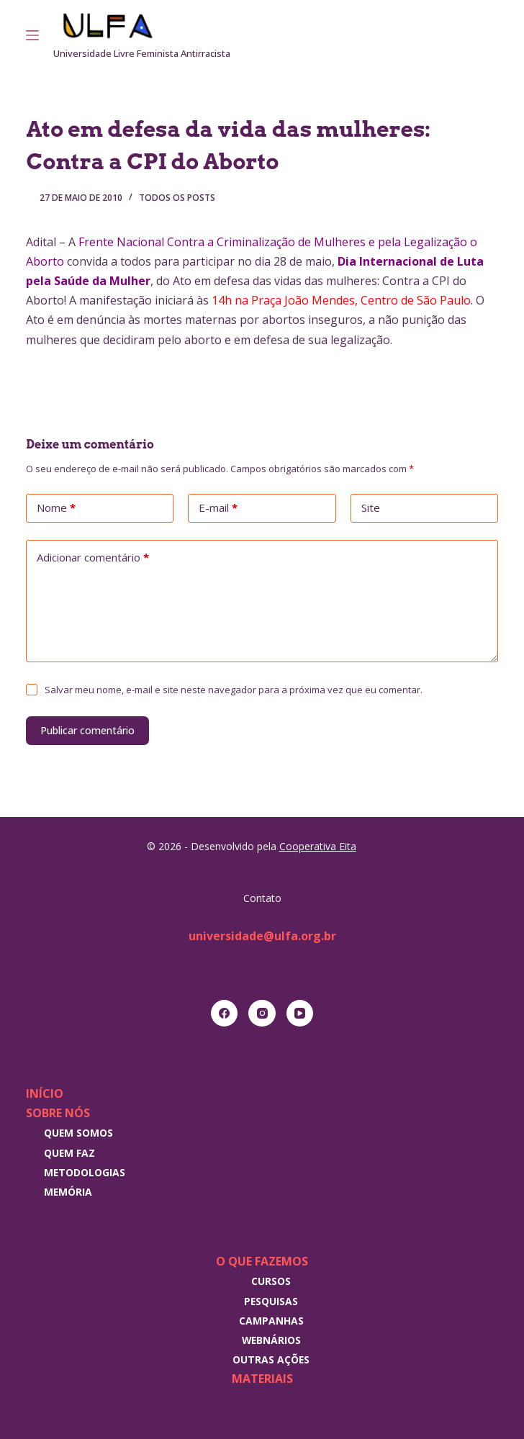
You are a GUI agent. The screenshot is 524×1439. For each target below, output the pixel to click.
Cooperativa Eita (317, 846)
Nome (56, 508)
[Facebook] (224, 1013)
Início (44, 1093)
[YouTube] (300, 1013)
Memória (68, 1192)
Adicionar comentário (93, 558)
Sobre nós (58, 1113)
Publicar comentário (87, 730)
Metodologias (84, 1172)
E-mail (218, 508)
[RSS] (493, 35)
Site (370, 507)
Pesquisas (271, 1301)
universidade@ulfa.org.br (262, 936)
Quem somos (78, 1133)
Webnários (271, 1340)
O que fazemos (262, 1261)
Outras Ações (271, 1359)
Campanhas (271, 1320)
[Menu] (32, 35)
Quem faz (69, 1153)
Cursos (271, 1281)
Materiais (262, 1378)
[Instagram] (473, 35)
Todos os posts (177, 197)
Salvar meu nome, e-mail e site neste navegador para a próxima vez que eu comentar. (234, 689)
